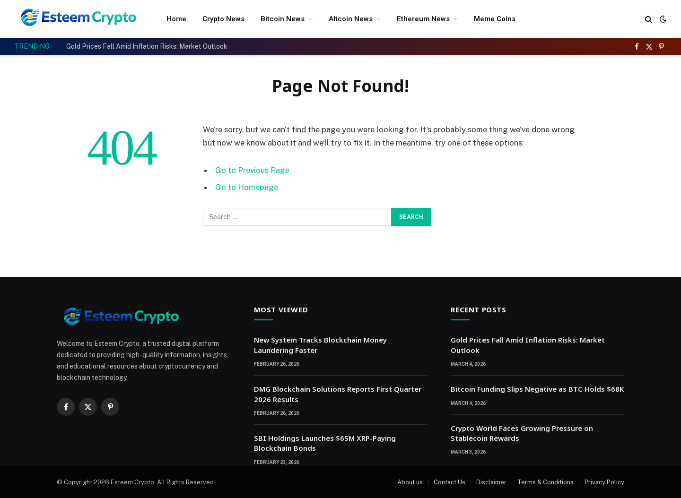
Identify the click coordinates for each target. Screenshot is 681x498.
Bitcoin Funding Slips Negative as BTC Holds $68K (537, 389)
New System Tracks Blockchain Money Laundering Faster (320, 344)
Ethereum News (423, 19)
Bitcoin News (283, 19)
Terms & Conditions (545, 482)
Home (176, 19)
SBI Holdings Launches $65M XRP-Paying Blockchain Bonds (325, 443)
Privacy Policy (604, 482)
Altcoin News (351, 19)
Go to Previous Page (252, 170)
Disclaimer (491, 482)
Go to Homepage (246, 187)
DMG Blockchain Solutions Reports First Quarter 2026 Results (337, 394)
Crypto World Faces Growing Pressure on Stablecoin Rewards (522, 433)
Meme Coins (494, 19)
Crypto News (223, 19)
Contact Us (449, 482)
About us (410, 482)
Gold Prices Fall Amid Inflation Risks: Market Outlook (146, 46)
